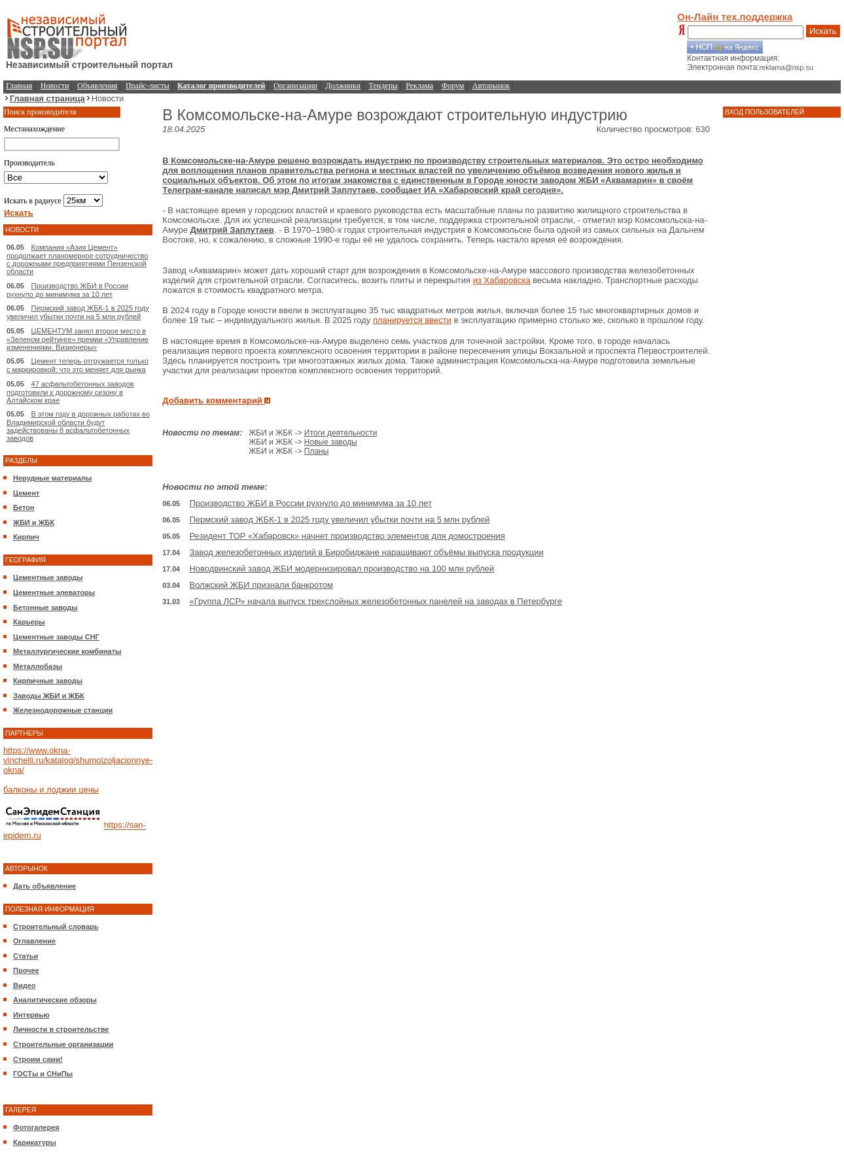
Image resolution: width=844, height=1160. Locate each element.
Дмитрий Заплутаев (232, 230)
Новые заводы (330, 442)
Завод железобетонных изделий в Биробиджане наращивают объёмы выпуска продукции (366, 552)
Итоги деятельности (341, 432)
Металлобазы (37, 666)
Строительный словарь (56, 926)
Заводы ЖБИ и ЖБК (48, 696)
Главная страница (47, 98)
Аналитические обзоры (55, 1000)
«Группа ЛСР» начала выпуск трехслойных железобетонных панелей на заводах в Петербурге (375, 601)
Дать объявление (44, 886)
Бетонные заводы (45, 607)
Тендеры (383, 85)
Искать (823, 31)
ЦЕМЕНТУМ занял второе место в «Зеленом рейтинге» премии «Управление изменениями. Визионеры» (78, 339)
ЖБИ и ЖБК (33, 522)
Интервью (31, 1015)
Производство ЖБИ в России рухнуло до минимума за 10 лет (67, 290)
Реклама (419, 85)
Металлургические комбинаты (67, 651)
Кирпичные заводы (47, 681)
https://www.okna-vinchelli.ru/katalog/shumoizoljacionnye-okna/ (77, 760)
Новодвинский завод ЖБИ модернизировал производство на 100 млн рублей (341, 568)
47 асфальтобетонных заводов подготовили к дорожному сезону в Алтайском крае (70, 392)
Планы (316, 451)
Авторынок (491, 85)
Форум (453, 85)
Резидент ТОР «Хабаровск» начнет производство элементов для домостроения (346, 536)
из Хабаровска (502, 280)
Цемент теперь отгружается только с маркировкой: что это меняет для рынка (78, 365)
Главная (19, 85)
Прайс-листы (147, 85)
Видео (24, 985)
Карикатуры (34, 1142)
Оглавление (34, 941)
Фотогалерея (36, 1127)
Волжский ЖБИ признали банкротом (260, 585)
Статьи (25, 956)
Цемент (26, 493)
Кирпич (26, 537)
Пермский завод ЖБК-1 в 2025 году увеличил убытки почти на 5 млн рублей (78, 312)
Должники (343, 85)
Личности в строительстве (61, 1029)
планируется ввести (412, 320)
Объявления (97, 85)
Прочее (26, 970)
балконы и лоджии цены (51, 789)
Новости (55, 85)
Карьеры (29, 622)
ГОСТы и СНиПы (43, 1074)
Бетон (23, 507)
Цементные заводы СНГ (56, 637)
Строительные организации (63, 1044)
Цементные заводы (48, 577)
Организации (295, 85)
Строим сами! (38, 1059)
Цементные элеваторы (54, 592)
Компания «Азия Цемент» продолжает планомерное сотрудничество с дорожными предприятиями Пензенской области (77, 259)
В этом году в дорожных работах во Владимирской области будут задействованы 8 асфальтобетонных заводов (78, 426)
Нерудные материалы (52, 478)
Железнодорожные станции (63, 710)
